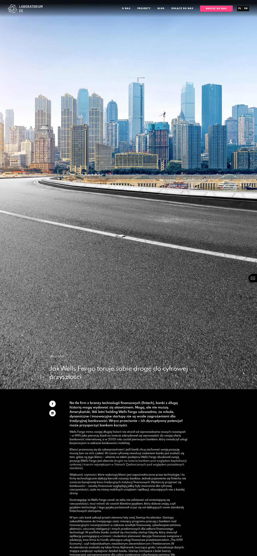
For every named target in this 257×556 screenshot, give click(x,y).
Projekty (144, 8)
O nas (126, 8)
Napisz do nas (216, 8)
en (246, 8)
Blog (161, 8)
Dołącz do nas (182, 8)
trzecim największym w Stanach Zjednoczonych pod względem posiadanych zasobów (127, 466)
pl (239, 8)
